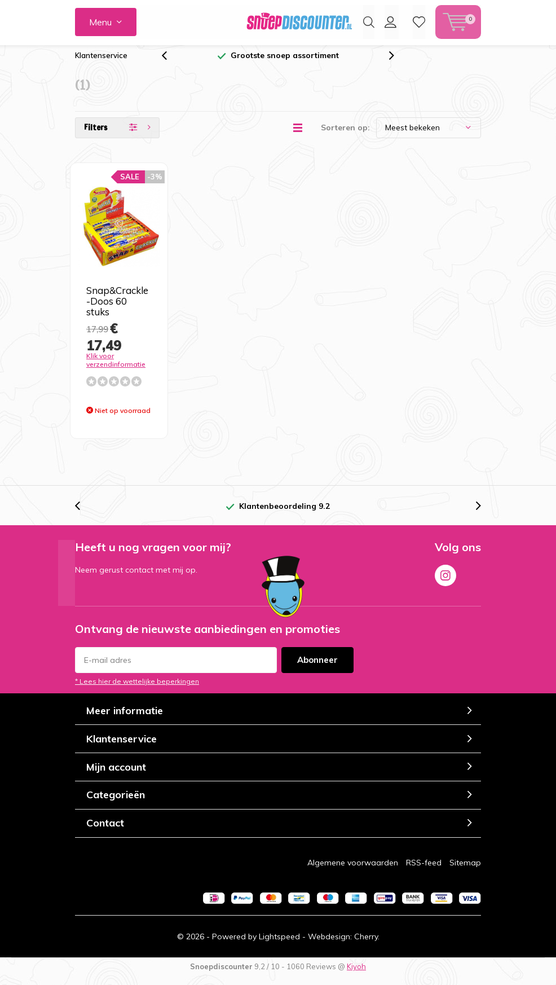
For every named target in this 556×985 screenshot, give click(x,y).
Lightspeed (279, 945)
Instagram (445, 581)
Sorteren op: (345, 136)
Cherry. (367, 945)
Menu (100, 22)
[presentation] (170, 64)
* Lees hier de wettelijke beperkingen (137, 689)
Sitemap (465, 870)
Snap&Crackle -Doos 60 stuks (117, 309)
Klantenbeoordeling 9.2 (284, 514)
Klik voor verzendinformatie (115, 368)
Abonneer (317, 668)
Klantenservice (101, 63)
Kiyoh (356, 974)
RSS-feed (424, 870)
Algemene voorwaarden (352, 870)
